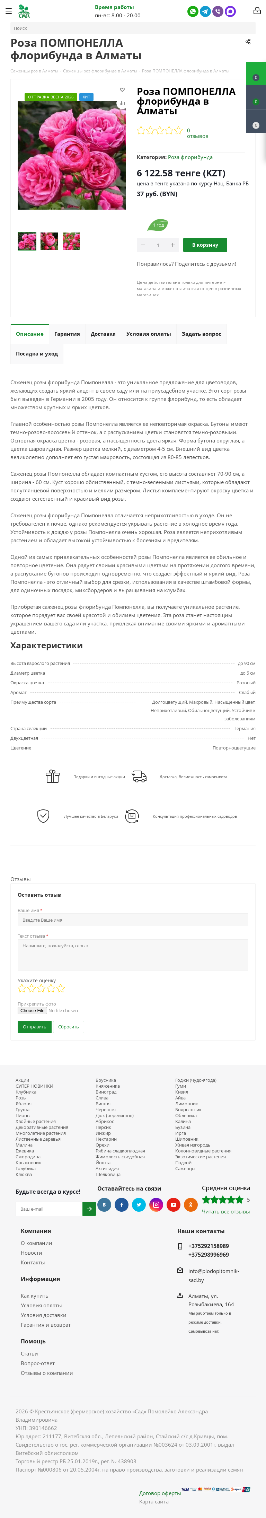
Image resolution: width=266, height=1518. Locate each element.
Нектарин (106, 1139)
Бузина (182, 1127)
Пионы (23, 1115)
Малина (24, 1145)
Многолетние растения (41, 1133)
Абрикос (105, 1121)
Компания (36, 1231)
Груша (22, 1109)
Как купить (34, 1295)
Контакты (33, 1262)
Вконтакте (104, 1205)
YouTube (173, 1205)
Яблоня (24, 1104)
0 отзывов (198, 133)
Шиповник (186, 1139)
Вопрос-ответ (38, 1363)
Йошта (103, 1162)
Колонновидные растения (203, 1151)
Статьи (29, 1353)
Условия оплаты (41, 1305)
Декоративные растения (42, 1127)
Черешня (106, 1109)
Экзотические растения (200, 1157)
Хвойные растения (36, 1121)
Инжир (103, 1133)
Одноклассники (191, 1205)
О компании (36, 1242)
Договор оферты (160, 1493)
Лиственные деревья (38, 1139)
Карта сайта (154, 1501)
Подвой (183, 1162)
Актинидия (107, 1168)
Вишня (103, 1104)
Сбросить (68, 1027)
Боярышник (188, 1109)
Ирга (180, 1133)
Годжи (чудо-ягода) (195, 1080)
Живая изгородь (193, 1145)
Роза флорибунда (190, 156)
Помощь (33, 1341)
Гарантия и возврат (46, 1324)
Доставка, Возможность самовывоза (193, 776)
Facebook (121, 1205)
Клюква (24, 1174)
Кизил (181, 1092)
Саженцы (185, 1168)
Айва (180, 1098)
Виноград (106, 1092)
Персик (103, 1127)
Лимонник (186, 1104)
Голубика (26, 1168)
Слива (102, 1098)
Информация (40, 1279)
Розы (21, 1098)
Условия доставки (43, 1314)
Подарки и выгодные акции (99, 776)
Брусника (106, 1080)
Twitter (139, 1205)
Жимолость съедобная (120, 1157)
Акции (22, 1080)
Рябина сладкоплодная (120, 1151)
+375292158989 (208, 1246)
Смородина (28, 1157)
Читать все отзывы (226, 1211)
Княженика (108, 1086)
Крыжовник (28, 1162)
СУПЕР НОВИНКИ (34, 1086)
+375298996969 (208, 1254)
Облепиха (186, 1115)
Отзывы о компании (47, 1372)
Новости (31, 1252)
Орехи (102, 1145)
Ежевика (25, 1151)
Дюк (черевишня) (115, 1115)
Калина (183, 1121)
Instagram (156, 1205)
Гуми (180, 1086)
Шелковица (108, 1174)
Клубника (26, 1092)
